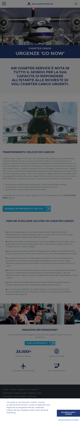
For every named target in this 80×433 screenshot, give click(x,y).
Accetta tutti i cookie (68, 413)
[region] (40, 415)
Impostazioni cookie (68, 420)
